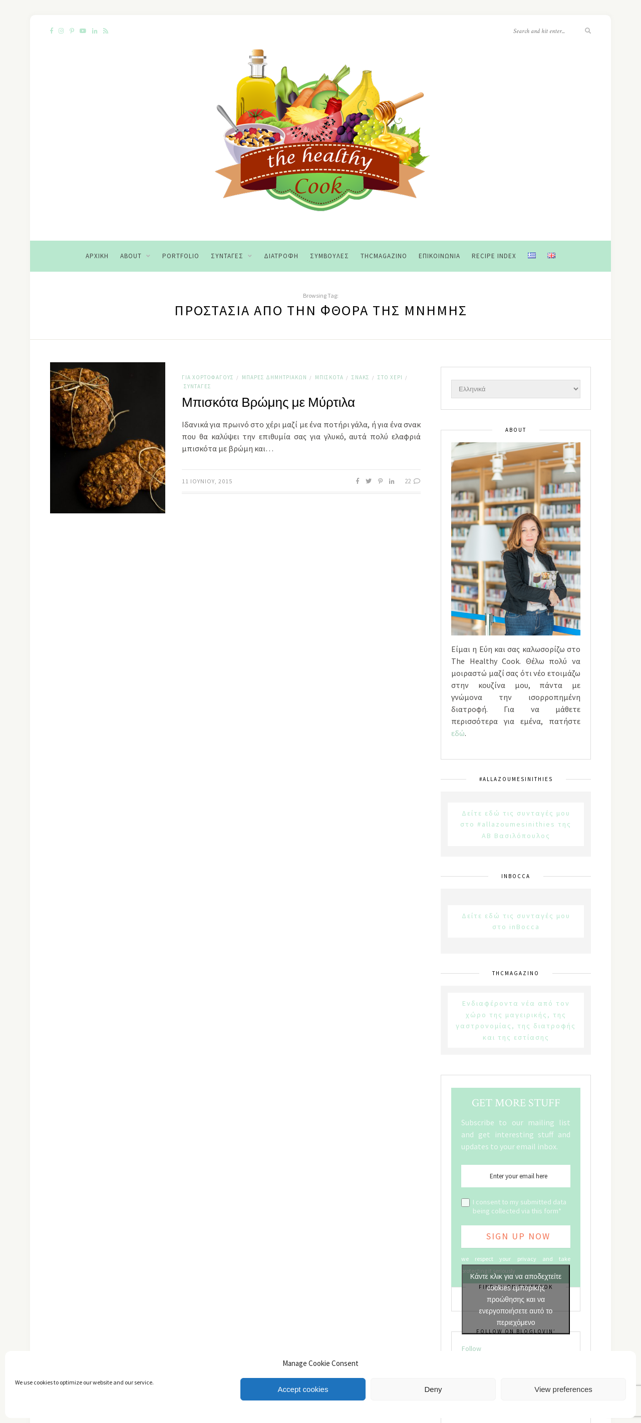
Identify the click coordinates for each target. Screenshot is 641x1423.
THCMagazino (384, 256)
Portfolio (180, 256)
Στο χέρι (390, 377)
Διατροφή (281, 256)
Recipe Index (494, 256)
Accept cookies (303, 1389)
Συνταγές (227, 256)
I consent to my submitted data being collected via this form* (519, 1206)
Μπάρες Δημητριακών (274, 377)
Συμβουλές (329, 256)
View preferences (563, 1389)
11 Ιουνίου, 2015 (207, 481)
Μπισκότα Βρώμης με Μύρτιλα (268, 402)
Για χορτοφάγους (208, 377)
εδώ (458, 733)
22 (413, 481)
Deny (433, 1389)
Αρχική (97, 256)
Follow (471, 1348)
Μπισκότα (329, 377)
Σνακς (361, 377)
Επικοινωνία (439, 256)
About (131, 256)
